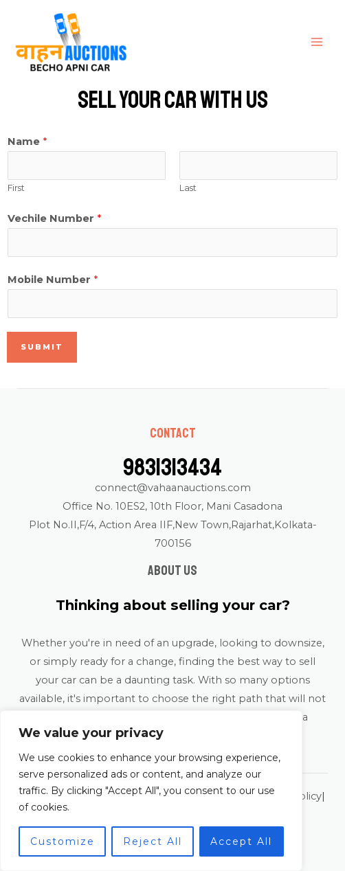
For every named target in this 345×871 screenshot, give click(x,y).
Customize (62, 841)
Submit (42, 347)
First (16, 188)
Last (188, 188)
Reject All (152, 841)
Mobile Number (53, 279)
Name (27, 141)
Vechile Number (54, 218)
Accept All (241, 841)
